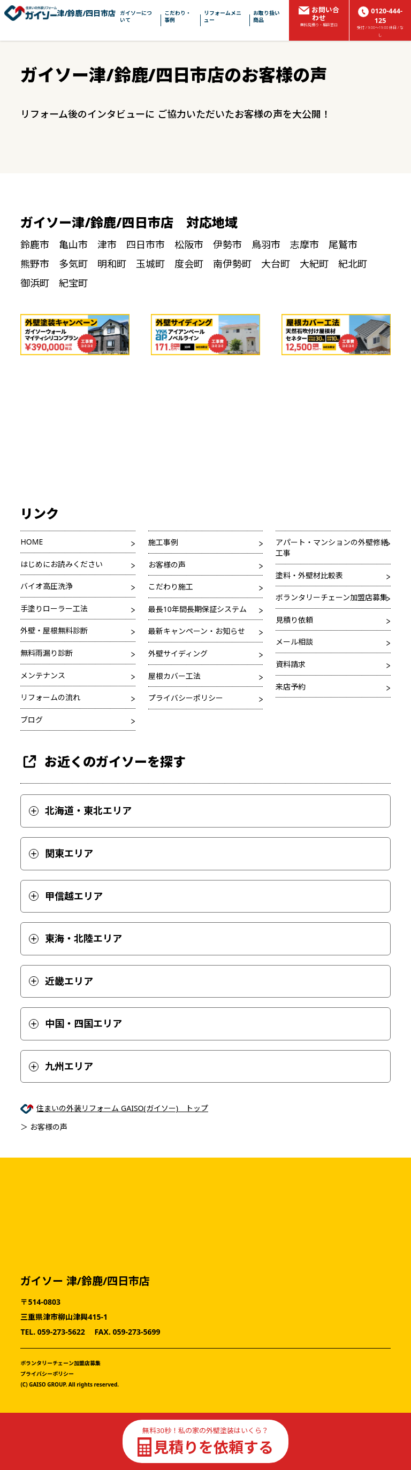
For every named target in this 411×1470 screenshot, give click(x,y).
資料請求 (291, 664)
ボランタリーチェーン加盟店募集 (331, 597)
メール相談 (294, 642)
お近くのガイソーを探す (103, 761)
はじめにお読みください (61, 564)
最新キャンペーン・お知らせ (196, 631)
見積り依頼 (294, 620)
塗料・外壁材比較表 (309, 575)
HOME (31, 542)
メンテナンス (42, 675)
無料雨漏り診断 (46, 653)
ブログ (31, 720)
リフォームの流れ (50, 697)
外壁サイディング (178, 653)
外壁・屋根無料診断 (54, 630)
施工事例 (163, 542)
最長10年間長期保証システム (197, 609)
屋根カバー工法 (174, 676)
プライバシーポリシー (185, 698)
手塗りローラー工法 (54, 608)
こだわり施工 (170, 586)
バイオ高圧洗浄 (46, 586)
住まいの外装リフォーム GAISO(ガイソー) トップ (122, 1108)
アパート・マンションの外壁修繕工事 (332, 547)
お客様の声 (167, 565)
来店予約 (291, 687)
